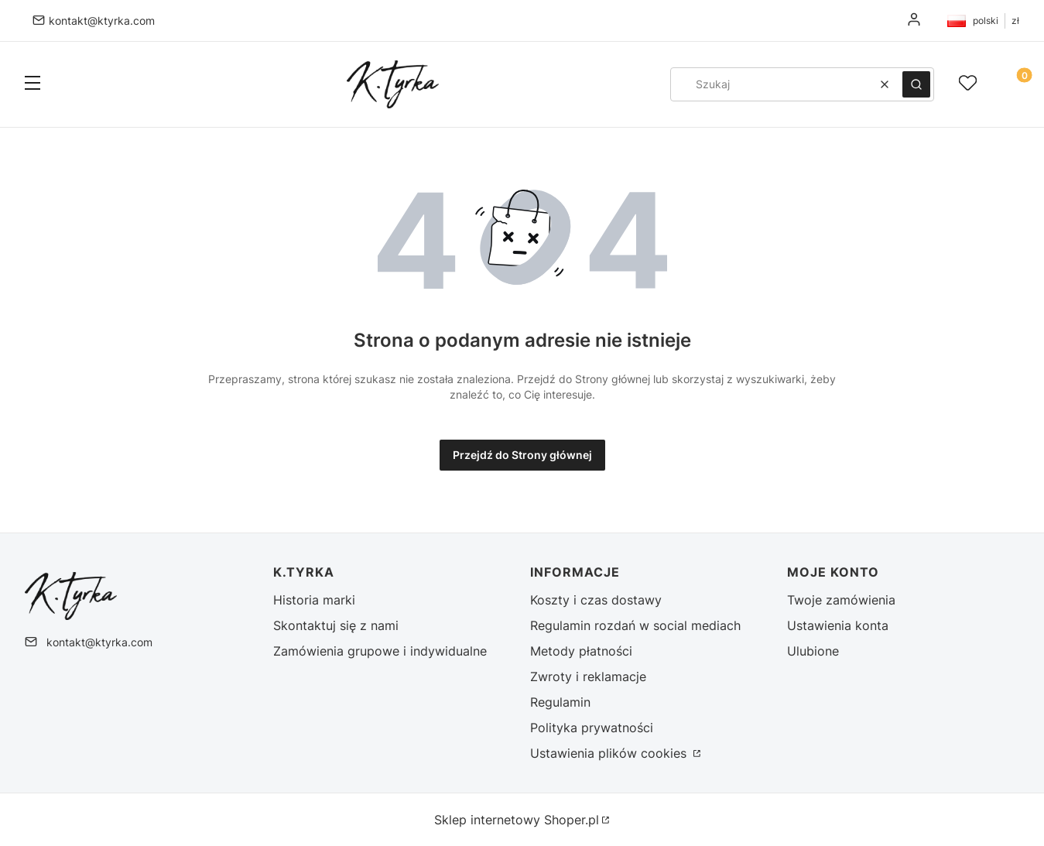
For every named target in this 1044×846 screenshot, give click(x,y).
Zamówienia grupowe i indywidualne (380, 651)
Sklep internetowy (516, 819)
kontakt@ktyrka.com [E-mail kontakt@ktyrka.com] (102, 20)
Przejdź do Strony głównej (522, 454)
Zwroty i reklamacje (588, 676)
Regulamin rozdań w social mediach (635, 625)
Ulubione (813, 651)
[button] (32, 84)
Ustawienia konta (837, 625)
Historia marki (314, 600)
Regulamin (560, 702)
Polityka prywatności (591, 727)
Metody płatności (581, 651)
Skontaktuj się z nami (336, 625)
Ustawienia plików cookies (610, 753)
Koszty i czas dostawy (596, 600)
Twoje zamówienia (841, 600)
